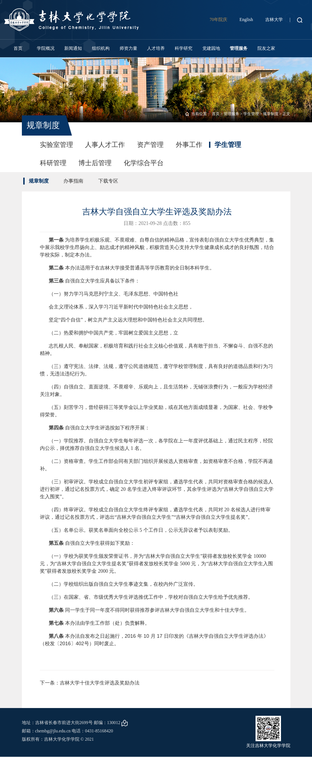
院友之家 (266, 48)
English (246, 19)
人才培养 (156, 48)
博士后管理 (95, 163)
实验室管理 (56, 145)
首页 (18, 48)
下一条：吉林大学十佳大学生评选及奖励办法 (90, 683)
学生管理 (251, 114)
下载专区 (108, 181)
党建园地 (211, 48)
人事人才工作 (105, 145)
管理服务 (238, 48)
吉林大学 (274, 19)
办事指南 (74, 181)
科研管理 (53, 163)
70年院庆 (218, 19)
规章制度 (271, 114)
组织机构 (101, 48)
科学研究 (183, 48)
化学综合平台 (144, 163)
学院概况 (46, 48)
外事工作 (189, 145)
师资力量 (128, 48)
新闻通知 (73, 48)
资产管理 (150, 145)
